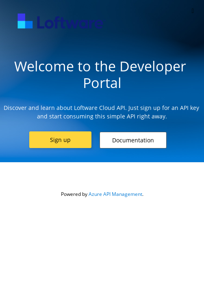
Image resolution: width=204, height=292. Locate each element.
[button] (60, 139)
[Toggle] (192, 10)
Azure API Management (115, 194)
